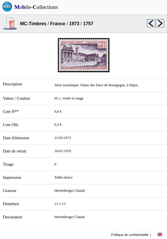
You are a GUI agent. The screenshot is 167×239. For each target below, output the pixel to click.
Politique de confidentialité (129, 234)
